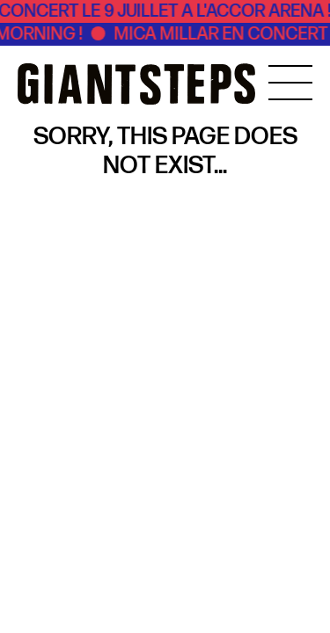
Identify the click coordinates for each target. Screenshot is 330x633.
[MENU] (290, 82)
